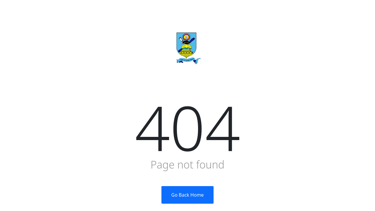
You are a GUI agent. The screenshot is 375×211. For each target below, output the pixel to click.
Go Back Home (187, 195)
